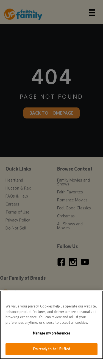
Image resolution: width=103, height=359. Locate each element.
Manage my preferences (51, 334)
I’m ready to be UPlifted (51, 350)
